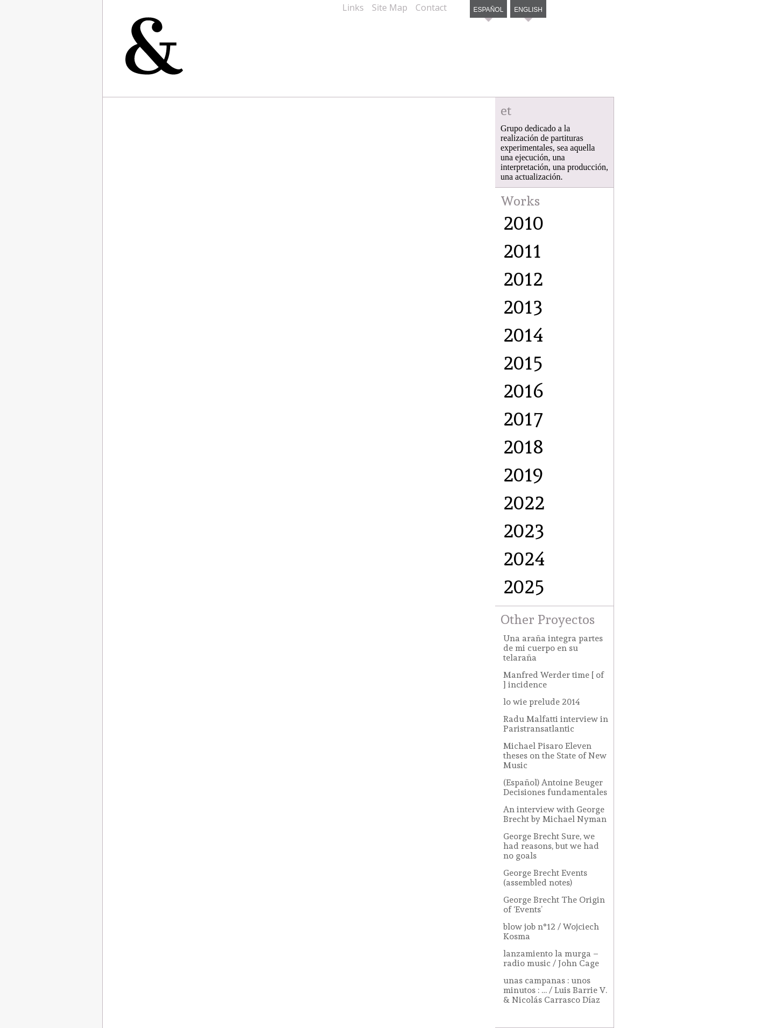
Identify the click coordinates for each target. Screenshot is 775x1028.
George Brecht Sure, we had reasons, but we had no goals (551, 846)
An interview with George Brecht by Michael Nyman (555, 814)
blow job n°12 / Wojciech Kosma (551, 931)
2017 (523, 418)
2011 (522, 250)
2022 (524, 502)
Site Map (389, 7)
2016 (523, 390)
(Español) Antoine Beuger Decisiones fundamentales (555, 787)
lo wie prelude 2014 (541, 702)
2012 (523, 278)
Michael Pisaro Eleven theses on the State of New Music (555, 755)
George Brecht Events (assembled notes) (545, 878)
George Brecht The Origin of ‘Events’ (554, 904)
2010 (523, 222)
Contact (431, 7)
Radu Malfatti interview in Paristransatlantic (555, 724)
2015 (523, 362)
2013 (523, 306)
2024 (524, 558)
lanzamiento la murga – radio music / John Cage (551, 958)
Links (353, 7)
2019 (523, 474)
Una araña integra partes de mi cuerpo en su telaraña (553, 648)
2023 (524, 530)
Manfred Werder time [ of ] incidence (553, 680)
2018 (523, 446)
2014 (523, 334)
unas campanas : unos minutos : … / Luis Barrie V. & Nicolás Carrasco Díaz (555, 990)
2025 (524, 586)
